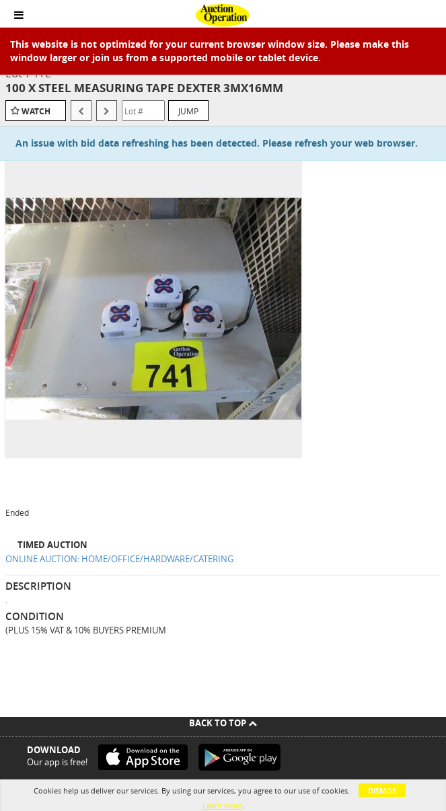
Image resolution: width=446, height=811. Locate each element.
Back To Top (223, 723)
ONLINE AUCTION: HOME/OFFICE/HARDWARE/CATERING (119, 559)
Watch (36, 111)
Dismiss (382, 790)
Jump (188, 111)
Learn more (222, 805)
